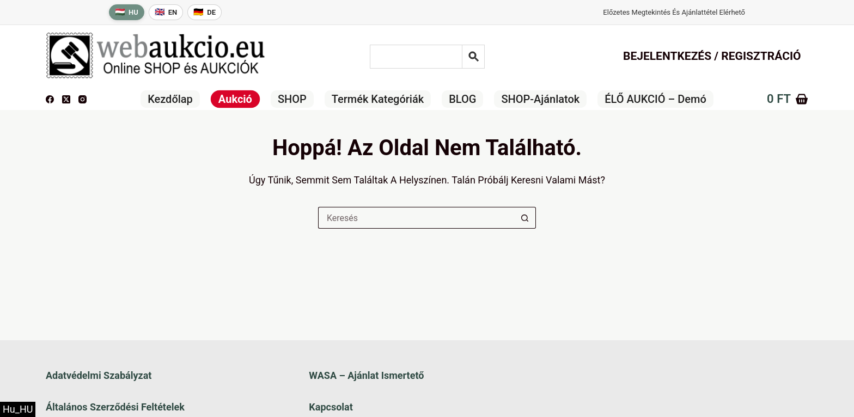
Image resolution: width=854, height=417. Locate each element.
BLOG (462, 99)
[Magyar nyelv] (126, 12)
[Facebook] (50, 99)
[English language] (166, 12)
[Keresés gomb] (525, 218)
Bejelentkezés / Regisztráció (712, 56)
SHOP (292, 99)
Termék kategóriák (378, 99)
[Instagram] (82, 99)
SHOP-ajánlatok (540, 99)
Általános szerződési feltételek (115, 407)
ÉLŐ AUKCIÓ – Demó (655, 99)
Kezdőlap (170, 99)
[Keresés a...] (416, 218)
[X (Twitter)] (66, 99)
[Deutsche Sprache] (204, 12)
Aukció (235, 99)
